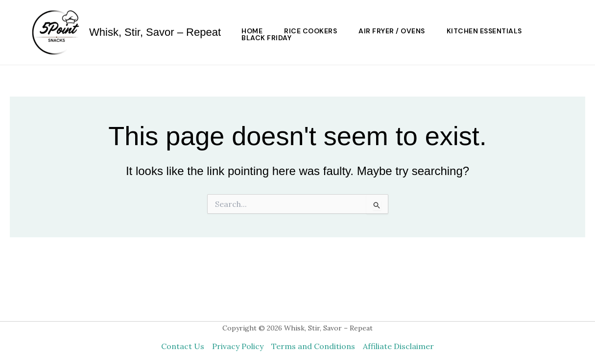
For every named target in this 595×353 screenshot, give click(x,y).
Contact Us (182, 346)
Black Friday (266, 37)
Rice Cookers (310, 30)
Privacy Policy (237, 346)
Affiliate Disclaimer (398, 346)
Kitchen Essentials (484, 30)
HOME (251, 30)
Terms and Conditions (313, 346)
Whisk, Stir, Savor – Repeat (155, 32)
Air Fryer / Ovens (391, 30)
